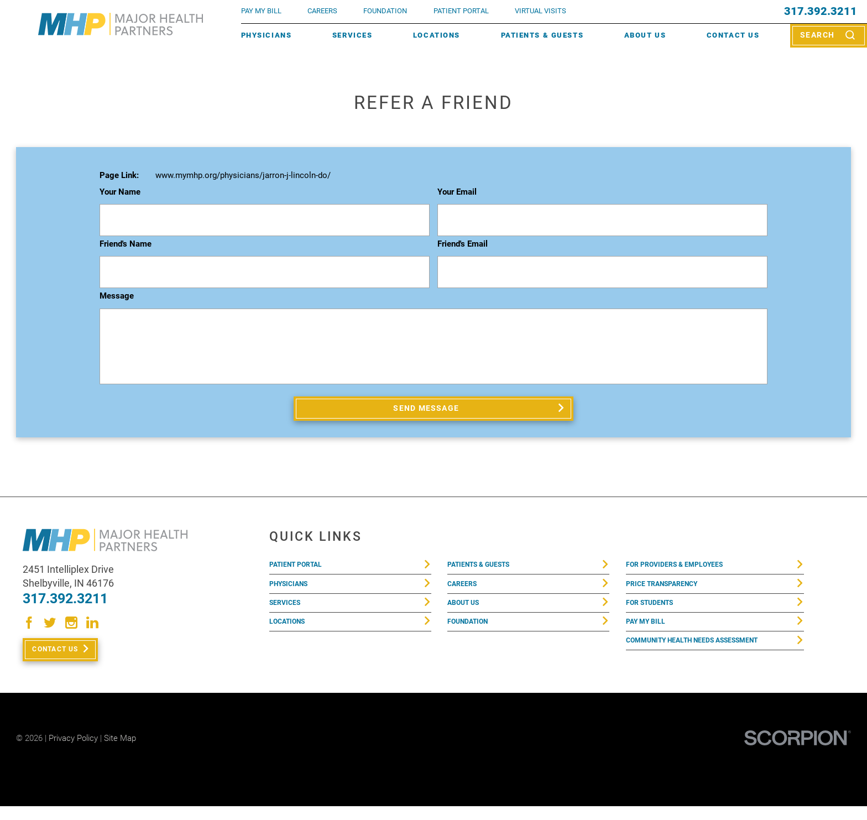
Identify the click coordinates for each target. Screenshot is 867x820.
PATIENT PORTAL (461, 11)
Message (117, 296)
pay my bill (261, 11)
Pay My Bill (650, 640)
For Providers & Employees (685, 571)
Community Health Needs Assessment (708, 663)
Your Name (120, 192)
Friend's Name (126, 244)
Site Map (120, 751)
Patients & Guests (542, 35)
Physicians (266, 35)
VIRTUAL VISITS (540, 11)
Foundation (472, 640)
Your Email (457, 192)
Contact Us (733, 35)
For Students (655, 617)
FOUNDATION (385, 11)
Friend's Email (462, 244)
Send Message (427, 410)
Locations (436, 35)
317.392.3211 (820, 11)
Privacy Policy (73, 751)
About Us (645, 35)
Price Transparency (670, 594)
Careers (322, 11)
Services (352, 35)
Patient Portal (302, 571)
